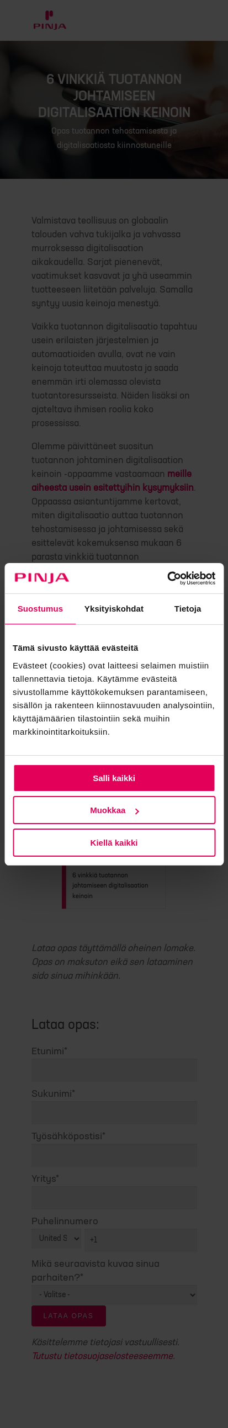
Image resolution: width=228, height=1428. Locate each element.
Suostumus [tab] (40, 608)
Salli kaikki (114, 778)
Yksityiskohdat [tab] (114, 608)
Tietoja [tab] (188, 608)
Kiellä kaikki (114, 842)
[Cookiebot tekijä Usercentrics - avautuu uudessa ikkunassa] (167, 578)
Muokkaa (114, 810)
